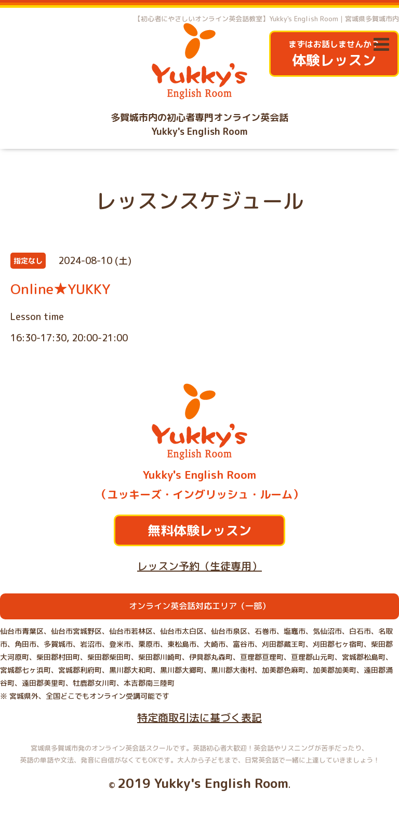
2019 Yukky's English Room (202, 783)
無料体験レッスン (199, 530)
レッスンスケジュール (199, 200)
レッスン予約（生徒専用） (199, 566)
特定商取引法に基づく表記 (199, 717)
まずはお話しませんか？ (334, 54)
